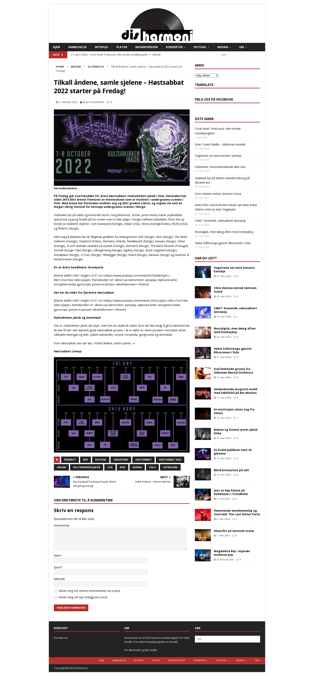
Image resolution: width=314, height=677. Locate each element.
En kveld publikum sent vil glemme (233, 451)
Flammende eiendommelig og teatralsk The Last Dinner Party (237, 512)
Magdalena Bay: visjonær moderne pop (232, 553)
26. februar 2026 (225, 559)
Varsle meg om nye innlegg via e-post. (83, 597)
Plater (121, 47)
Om (241, 47)
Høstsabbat (143, 459)
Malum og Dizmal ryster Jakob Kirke (236, 431)
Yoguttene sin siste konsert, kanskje (218, 156)
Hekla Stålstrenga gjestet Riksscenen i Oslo (223, 243)
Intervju (101, 47)
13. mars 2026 (224, 474)
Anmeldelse (77, 47)
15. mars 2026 (224, 417)
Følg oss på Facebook (214, 99)
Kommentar (61, 525)
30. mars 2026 (224, 276)
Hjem (56, 47)
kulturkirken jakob (86, 467)
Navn (57, 555)
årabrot (70, 459)
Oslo (152, 467)
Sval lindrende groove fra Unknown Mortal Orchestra (233, 370)
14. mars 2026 (224, 438)
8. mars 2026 (223, 518)
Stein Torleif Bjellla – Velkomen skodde (220, 144)
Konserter (174, 47)
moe (122, 467)
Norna (137, 467)
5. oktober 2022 (68, 102)
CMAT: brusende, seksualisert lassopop (220, 220)
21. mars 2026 (224, 357)
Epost (57, 567)
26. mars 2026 (224, 316)
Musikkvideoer (146, 47)
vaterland (170, 467)
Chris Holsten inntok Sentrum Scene (218, 194)
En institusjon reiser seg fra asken (234, 411)
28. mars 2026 (224, 296)
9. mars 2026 (223, 498)
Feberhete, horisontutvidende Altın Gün (220, 167)
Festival (200, 47)
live (110, 467)
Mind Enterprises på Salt (231, 470)
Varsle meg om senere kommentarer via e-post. (90, 591)
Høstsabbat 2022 (170, 459)
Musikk (222, 47)
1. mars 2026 (223, 535)
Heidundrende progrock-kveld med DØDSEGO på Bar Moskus (235, 391)
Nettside (59, 579)
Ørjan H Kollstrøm (93, 102)
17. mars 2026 (224, 377)
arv (85, 459)
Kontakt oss (61, 638)
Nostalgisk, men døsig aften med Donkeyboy (224, 232)
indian (61, 467)
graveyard (121, 459)
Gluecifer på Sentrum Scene (234, 531)
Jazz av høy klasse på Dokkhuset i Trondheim (231, 492)
